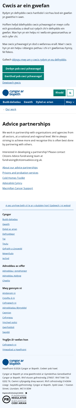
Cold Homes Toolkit (13, 178)
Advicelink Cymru (12, 183)
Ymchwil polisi (9, 322)
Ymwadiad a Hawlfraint (14, 349)
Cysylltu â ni (8, 298)
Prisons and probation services (20, 172)
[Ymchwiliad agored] (70, 92)
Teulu (5, 243)
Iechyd (5, 258)
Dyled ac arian (44, 102)
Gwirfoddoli (8, 327)
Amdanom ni (9, 293)
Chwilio (6, 280)
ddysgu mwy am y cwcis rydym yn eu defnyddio (39, 59)
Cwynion (6, 312)
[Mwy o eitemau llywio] (70, 102)
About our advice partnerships (20, 167)
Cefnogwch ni (9, 302)
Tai (3, 238)
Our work (10, 109)
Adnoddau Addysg (11, 275)
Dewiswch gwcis (11, 82)
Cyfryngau (7, 317)
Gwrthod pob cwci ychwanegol (23, 76)
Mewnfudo (7, 253)
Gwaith (28, 102)
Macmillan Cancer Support (17, 188)
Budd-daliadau (12, 102)
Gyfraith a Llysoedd (12, 248)
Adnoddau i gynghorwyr (14, 270)
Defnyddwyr (8, 234)
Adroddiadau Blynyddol (14, 307)
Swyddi (6, 332)
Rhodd (59, 92)
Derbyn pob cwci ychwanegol (23, 68)
